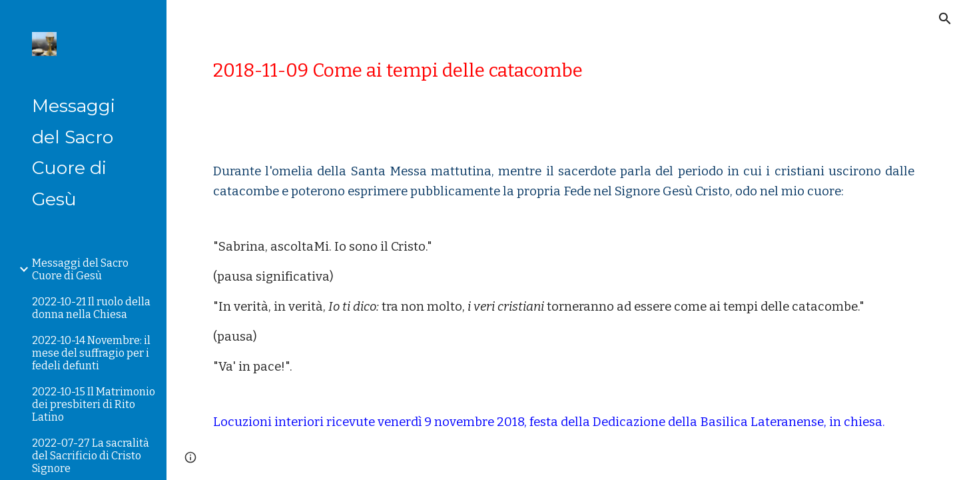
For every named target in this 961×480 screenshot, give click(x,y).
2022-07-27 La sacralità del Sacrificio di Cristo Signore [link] (90, 456)
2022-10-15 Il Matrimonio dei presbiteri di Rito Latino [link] (93, 404)
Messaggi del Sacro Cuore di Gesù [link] (80, 269)
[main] (564, 70)
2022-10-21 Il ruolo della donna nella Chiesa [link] (91, 308)
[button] (945, 19)
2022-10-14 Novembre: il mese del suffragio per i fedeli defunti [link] (91, 353)
